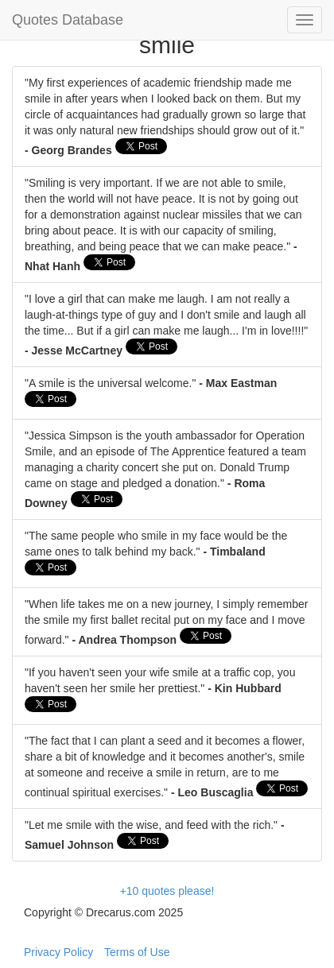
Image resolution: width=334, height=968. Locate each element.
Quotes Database (67, 20)
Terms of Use (136, 952)
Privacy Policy (58, 952)
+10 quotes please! (167, 891)
